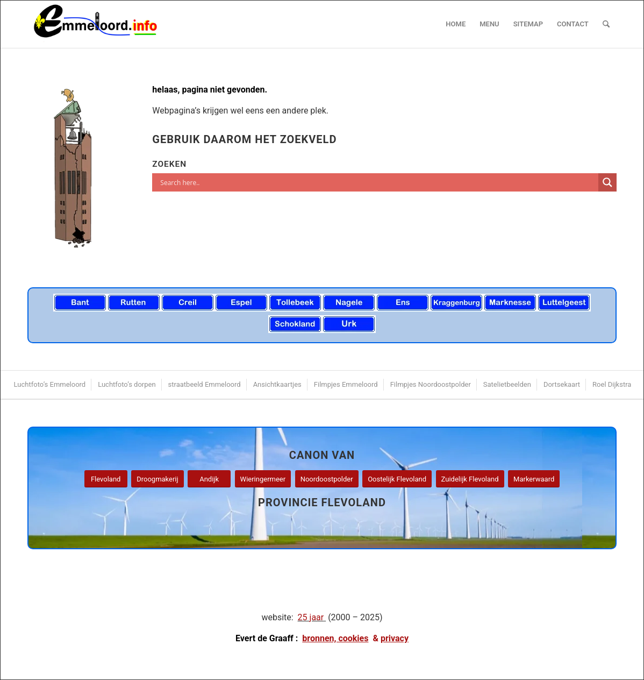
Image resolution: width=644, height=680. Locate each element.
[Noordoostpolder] (327, 479)
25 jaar (311, 617)
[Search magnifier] (607, 182)
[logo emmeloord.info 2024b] (106, 24)
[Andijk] (209, 479)
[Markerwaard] (534, 479)
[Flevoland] (105, 479)
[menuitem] (456, 24)
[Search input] (378, 182)
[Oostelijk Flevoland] (397, 479)
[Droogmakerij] (157, 479)
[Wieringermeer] (263, 479)
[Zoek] (606, 24)
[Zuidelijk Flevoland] (470, 479)
